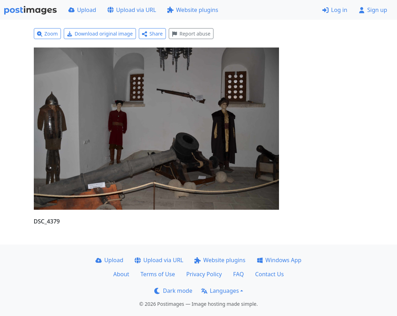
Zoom (47, 33)
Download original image (100, 33)
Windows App (279, 260)
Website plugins (192, 10)
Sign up (373, 10)
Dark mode (173, 291)
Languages (220, 291)
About (121, 274)
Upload (82, 10)
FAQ (238, 274)
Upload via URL (131, 10)
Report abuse (191, 33)
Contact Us (269, 274)
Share (152, 33)
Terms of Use (158, 274)
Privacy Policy (204, 274)
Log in (334, 10)
